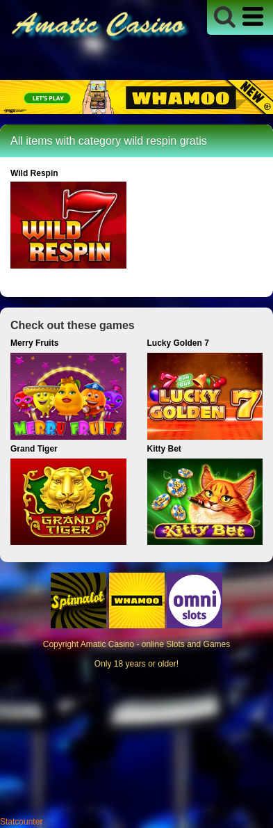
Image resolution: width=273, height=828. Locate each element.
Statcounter (21, 822)
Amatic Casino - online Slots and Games (155, 644)
